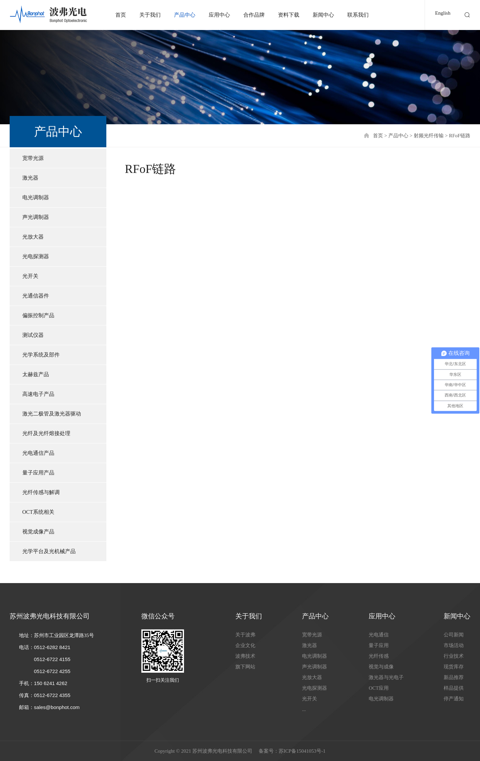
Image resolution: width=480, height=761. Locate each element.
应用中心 (219, 15)
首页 (120, 15)
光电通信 (379, 634)
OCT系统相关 (38, 512)
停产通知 (454, 698)
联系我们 (358, 15)
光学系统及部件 (41, 355)
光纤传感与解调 (41, 492)
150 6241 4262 (50, 683)
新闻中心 (323, 15)
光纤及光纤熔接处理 (46, 433)
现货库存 (454, 666)
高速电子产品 (38, 394)
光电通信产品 (38, 453)
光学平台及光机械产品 (49, 551)
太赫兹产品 (35, 374)
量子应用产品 (38, 472)
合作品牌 (254, 15)
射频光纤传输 (429, 135)
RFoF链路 (459, 135)
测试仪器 (33, 335)
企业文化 (245, 645)
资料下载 (288, 15)
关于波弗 (245, 634)
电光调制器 (35, 197)
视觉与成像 (381, 666)
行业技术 (454, 656)
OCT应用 (379, 688)
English (442, 13)
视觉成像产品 (38, 531)
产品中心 (184, 15)
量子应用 (379, 645)
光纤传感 (379, 656)
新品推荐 (454, 677)
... (304, 709)
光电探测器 (35, 256)
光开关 (30, 276)
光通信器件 (35, 296)
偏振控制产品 (38, 315)
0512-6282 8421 (52, 647)
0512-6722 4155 (52, 659)
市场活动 (454, 645)
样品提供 (454, 688)
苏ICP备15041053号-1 (302, 751)
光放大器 (33, 237)
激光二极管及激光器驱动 (51, 413)
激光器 (30, 178)
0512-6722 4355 (52, 695)
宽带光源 (33, 158)
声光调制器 (35, 217)
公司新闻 (454, 634)
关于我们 (150, 15)
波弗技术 (245, 656)
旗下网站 (245, 666)
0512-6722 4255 (52, 671)
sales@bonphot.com (57, 707)
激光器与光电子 (386, 677)
